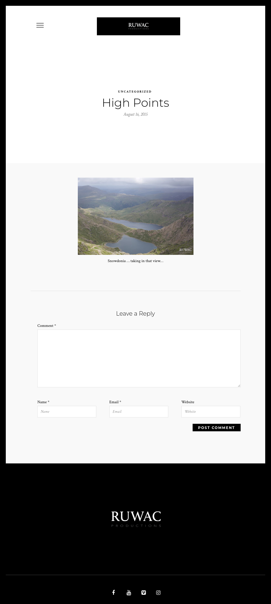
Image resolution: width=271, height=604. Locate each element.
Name (43, 396)
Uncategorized (135, 86)
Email (115, 396)
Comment (46, 320)
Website (187, 396)
